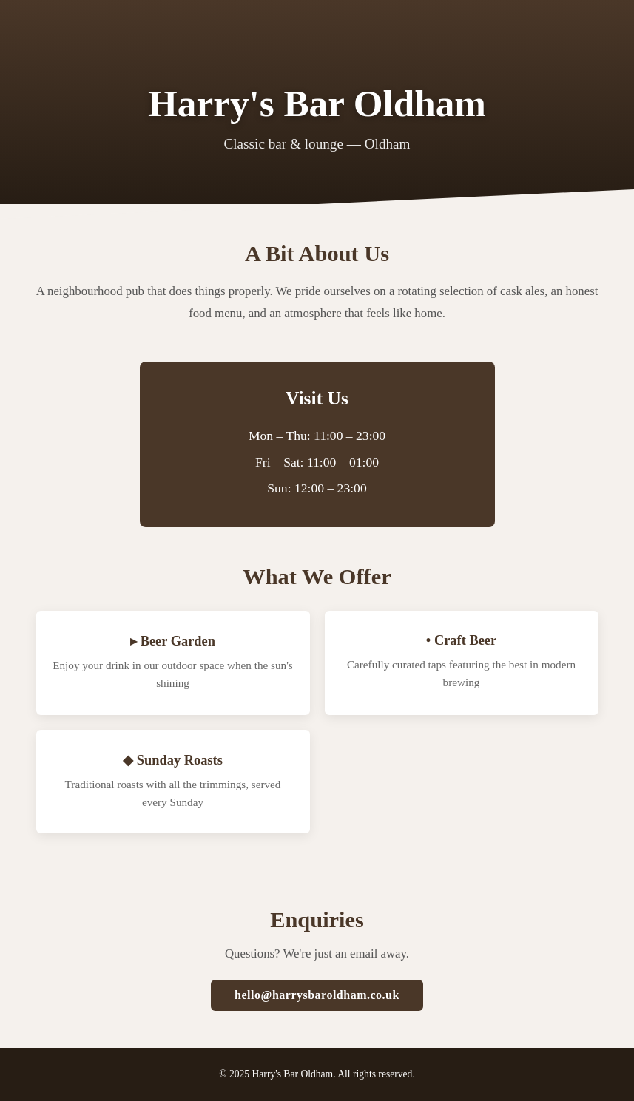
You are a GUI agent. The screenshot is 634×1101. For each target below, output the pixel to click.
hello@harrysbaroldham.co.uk (317, 995)
